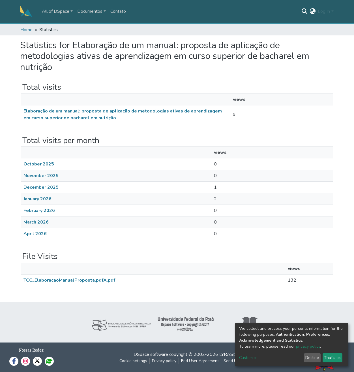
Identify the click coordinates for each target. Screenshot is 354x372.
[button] (312, 11)
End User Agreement (200, 361)
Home (26, 30)
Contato (118, 11)
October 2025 (38, 164)
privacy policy (308, 346)
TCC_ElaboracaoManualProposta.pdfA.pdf (69, 280)
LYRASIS (228, 354)
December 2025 (41, 187)
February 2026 (39, 210)
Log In (324, 11)
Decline (312, 357)
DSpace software (151, 354)
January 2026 (37, 199)
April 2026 (35, 234)
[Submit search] (304, 11)
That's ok (332, 357)
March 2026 (36, 222)
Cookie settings (133, 361)
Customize (248, 357)
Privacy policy (164, 361)
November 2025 (41, 176)
